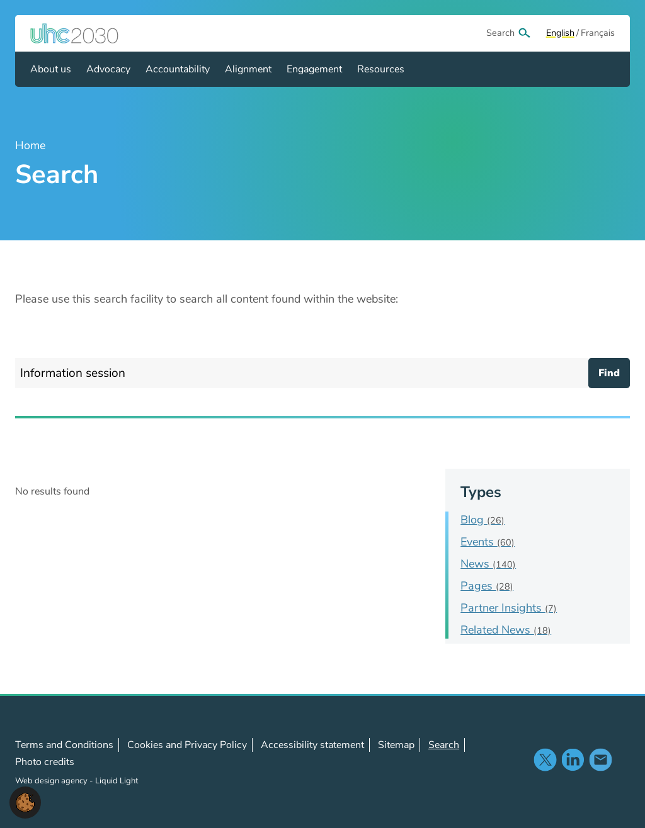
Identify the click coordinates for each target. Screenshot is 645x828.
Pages (486, 585)
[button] (25, 801)
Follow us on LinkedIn (572, 759)
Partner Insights (508, 607)
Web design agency (52, 780)
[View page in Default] (560, 33)
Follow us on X (545, 759)
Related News (505, 629)
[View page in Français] (598, 33)
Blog (482, 519)
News (488, 563)
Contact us (600, 759)
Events (487, 541)
